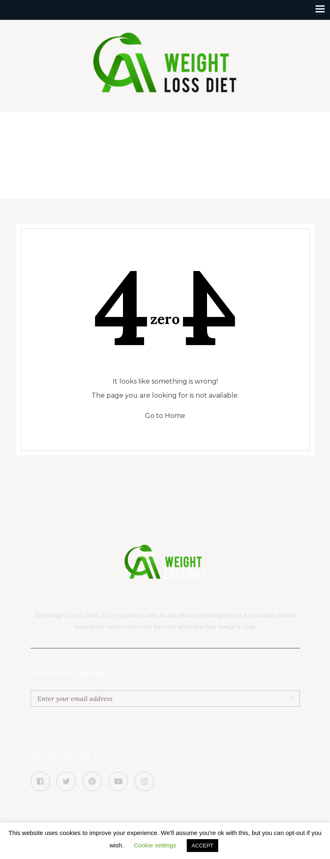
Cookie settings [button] (155, 845)
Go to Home (165, 416)
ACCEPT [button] (203, 845)
